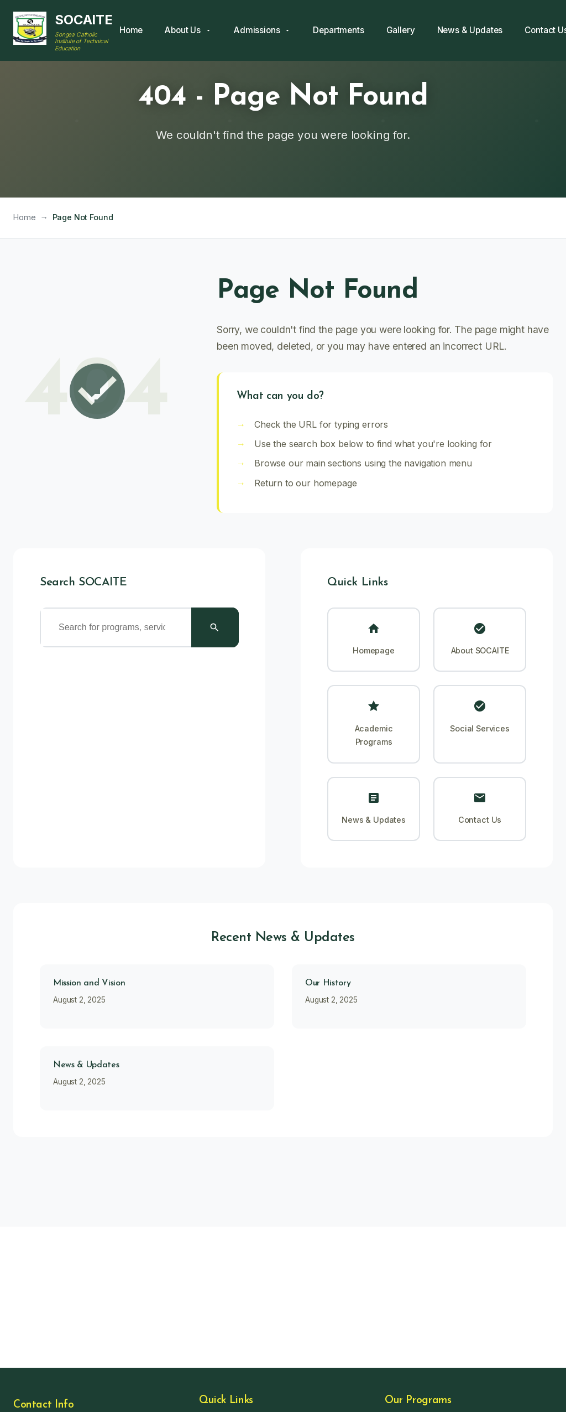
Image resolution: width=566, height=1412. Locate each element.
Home (131, 30)
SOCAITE (84, 20)
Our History (327, 983)
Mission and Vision (89, 983)
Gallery (400, 30)
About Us (188, 30)
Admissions (262, 30)
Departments (338, 30)
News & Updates (470, 30)
